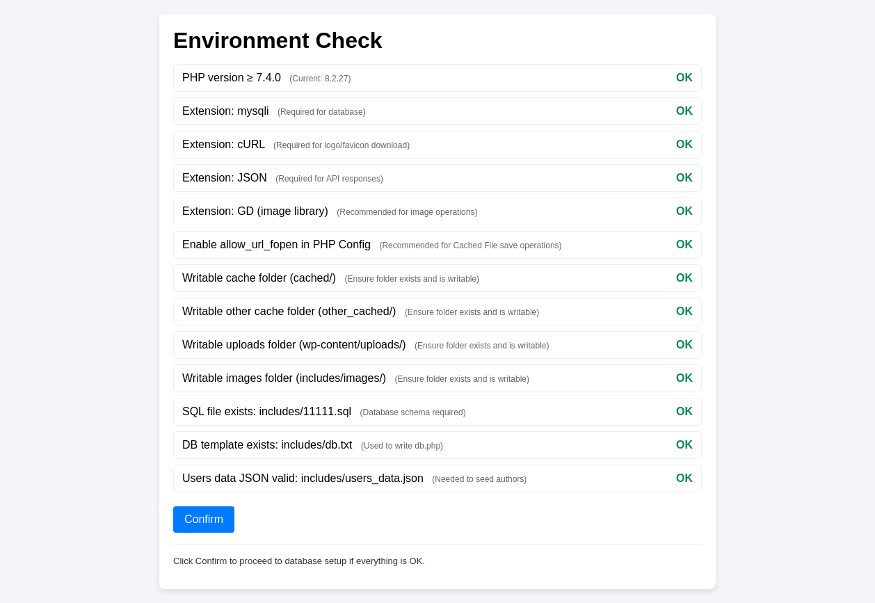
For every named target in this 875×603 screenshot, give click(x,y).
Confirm (203, 519)
